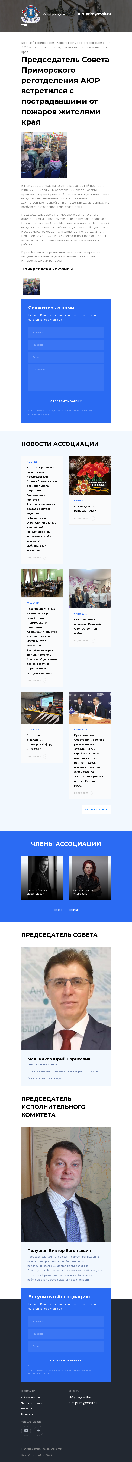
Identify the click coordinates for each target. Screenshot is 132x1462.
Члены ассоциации (32, 1403)
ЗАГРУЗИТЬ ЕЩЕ (96, 809)
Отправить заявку (66, 401)
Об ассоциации (30, 1397)
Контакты (27, 1414)
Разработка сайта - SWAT (37, 1455)
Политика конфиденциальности (41, 1449)
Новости (26, 1408)
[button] (24, 25)
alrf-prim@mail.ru (56, 14)
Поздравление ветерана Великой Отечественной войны (87, 626)
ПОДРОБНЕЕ (37, 558)
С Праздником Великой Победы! (86, 509)
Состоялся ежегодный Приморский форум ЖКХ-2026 (41, 742)
